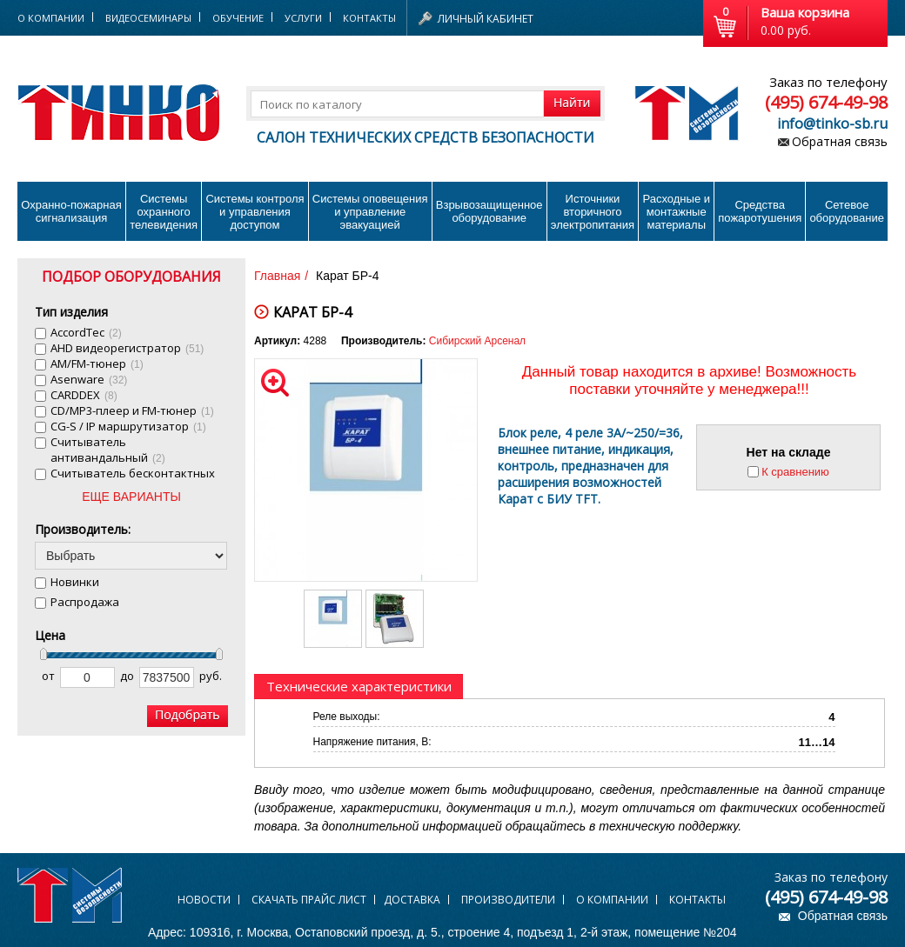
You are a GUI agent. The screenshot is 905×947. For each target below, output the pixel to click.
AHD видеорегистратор (127, 348)
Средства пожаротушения (759, 211)
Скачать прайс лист (308, 899)
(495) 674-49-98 (826, 102)
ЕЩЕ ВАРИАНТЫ (131, 497)
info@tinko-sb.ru (832, 123)
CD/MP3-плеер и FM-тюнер (132, 410)
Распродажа (84, 602)
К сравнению (795, 471)
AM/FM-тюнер (97, 363)
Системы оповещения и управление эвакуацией (370, 211)
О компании (612, 899)
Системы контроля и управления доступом (254, 211)
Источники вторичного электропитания (592, 211)
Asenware (88, 379)
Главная (277, 276)
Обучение (238, 17)
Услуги (303, 17)
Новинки (74, 582)
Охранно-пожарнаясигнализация (71, 211)
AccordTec (86, 332)
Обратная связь (840, 141)
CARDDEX (83, 395)
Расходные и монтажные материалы (676, 211)
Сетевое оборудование (846, 211)
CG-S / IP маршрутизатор (128, 426)
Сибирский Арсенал (477, 341)
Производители (508, 899)
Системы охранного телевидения (164, 211)
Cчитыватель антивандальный (107, 449)
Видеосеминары (148, 17)
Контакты (369, 17)
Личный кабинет (485, 18)
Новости (204, 899)
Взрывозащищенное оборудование (489, 211)
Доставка (412, 899)
